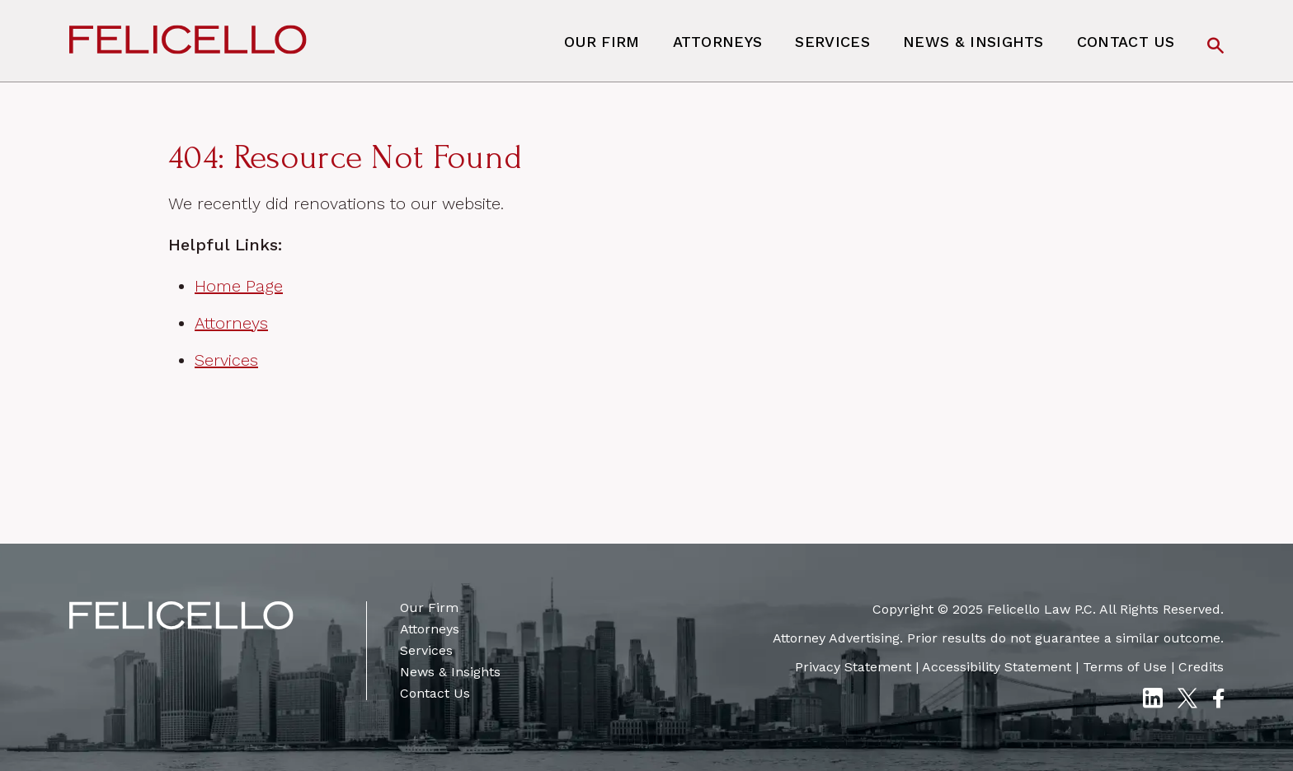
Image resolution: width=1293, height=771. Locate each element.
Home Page (239, 286)
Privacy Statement (853, 667)
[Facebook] (1218, 700)
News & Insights (973, 42)
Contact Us (1125, 42)
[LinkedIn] (1152, 700)
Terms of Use (1125, 667)
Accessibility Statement (996, 667)
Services (832, 42)
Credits (1201, 667)
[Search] (1215, 47)
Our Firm (602, 42)
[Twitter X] (1187, 700)
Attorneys (718, 42)
